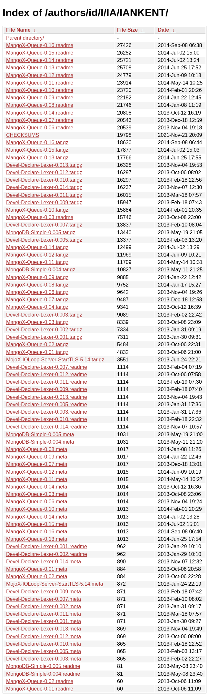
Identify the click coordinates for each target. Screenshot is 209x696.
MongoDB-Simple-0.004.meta (40, 442)
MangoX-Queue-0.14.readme (39, 60)
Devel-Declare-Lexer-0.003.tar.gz (44, 315)
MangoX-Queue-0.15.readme (39, 52)
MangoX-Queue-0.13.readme (39, 67)
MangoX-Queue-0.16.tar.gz (37, 142)
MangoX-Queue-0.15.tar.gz (37, 150)
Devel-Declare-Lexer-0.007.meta (43, 599)
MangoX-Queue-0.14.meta (36, 516)
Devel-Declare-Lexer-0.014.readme (46, 426)
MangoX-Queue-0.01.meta (36, 569)
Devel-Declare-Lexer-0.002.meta (43, 606)
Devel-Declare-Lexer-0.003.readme (46, 412)
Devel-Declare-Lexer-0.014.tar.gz (44, 187)
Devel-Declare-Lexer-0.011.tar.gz (44, 195)
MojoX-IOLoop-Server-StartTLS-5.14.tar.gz (55, 359)
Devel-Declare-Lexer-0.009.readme (46, 389)
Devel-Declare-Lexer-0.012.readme (46, 374)
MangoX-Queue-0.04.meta (36, 486)
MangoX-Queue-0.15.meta (36, 524)
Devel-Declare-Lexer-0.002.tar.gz (44, 329)
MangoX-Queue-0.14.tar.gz (37, 247)
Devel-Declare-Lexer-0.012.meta (43, 636)
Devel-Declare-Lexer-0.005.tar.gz (44, 240)
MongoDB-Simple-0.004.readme (43, 674)
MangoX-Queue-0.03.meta (36, 494)
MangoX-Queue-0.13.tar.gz (37, 157)
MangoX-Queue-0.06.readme (39, 127)
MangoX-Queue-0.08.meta (36, 449)
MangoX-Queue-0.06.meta (36, 501)
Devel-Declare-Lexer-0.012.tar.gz (44, 172)
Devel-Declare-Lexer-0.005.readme (46, 404)
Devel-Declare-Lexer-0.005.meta (43, 651)
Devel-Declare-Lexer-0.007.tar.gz (44, 224)
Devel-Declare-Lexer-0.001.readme (46, 546)
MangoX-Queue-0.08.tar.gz (37, 284)
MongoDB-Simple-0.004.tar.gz (40, 269)
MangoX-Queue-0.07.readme (39, 120)
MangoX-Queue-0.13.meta (36, 539)
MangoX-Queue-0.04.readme (39, 113)
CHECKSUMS (22, 135)
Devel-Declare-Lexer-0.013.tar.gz (44, 165)
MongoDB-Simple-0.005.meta (40, 434)
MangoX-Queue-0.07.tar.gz (37, 299)
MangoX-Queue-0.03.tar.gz (37, 322)
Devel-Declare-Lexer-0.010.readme (46, 419)
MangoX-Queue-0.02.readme (39, 681)
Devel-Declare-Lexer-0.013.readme (46, 397)
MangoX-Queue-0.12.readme (39, 75)
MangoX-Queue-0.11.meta (36, 479)
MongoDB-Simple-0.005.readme (43, 666)
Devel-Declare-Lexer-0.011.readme (46, 382)
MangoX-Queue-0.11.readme (39, 83)
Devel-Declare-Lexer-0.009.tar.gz (44, 202)
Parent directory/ (25, 38)
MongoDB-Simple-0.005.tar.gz (40, 232)
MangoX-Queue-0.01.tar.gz (37, 352)
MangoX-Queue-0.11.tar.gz (37, 262)
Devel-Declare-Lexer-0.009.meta (43, 591)
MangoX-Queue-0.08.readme (39, 105)
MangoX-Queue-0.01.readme (39, 688)
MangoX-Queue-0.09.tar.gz (37, 277)
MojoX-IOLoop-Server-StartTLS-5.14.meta (54, 584)
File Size (127, 30)
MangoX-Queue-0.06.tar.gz (37, 292)
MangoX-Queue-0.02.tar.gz (37, 344)
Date (163, 30)
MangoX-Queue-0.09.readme (39, 97)
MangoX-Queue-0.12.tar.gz (37, 254)
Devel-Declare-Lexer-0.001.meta (43, 621)
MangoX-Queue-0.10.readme (39, 90)
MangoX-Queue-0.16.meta (36, 531)
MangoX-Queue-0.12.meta (36, 472)
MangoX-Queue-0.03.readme (39, 217)
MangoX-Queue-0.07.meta (36, 464)
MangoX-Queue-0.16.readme (39, 45)
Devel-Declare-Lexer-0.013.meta (43, 628)
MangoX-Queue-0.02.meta (36, 576)
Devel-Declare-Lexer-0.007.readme (46, 367)
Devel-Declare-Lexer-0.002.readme (46, 554)
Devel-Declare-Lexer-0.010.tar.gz (44, 180)
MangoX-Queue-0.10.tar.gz (37, 210)
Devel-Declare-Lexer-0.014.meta (43, 561)
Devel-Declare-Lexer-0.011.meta (43, 614)
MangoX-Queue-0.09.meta (36, 456)
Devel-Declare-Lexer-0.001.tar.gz (44, 337)
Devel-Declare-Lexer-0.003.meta (43, 658)
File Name (18, 30)
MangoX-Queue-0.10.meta (36, 509)
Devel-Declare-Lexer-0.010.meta (43, 644)
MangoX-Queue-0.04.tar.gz (37, 307)
